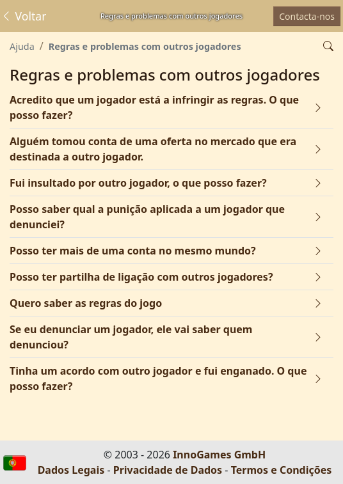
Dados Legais (71, 470)
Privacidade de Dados (167, 470)
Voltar (23, 16)
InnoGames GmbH (219, 455)
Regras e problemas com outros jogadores (145, 46)
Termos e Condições (281, 470)
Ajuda (22, 46)
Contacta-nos (307, 16)
